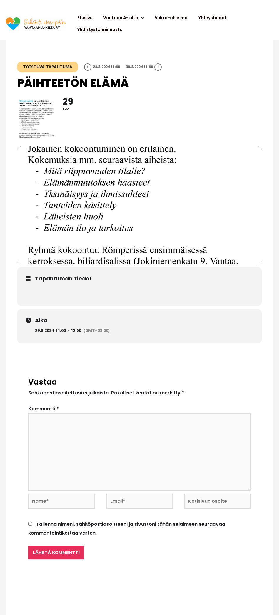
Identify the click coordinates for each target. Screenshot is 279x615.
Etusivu (85, 22)
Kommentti (43, 405)
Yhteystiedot (203, 22)
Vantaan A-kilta (118, 22)
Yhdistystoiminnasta (247, 22)
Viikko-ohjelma (165, 22)
